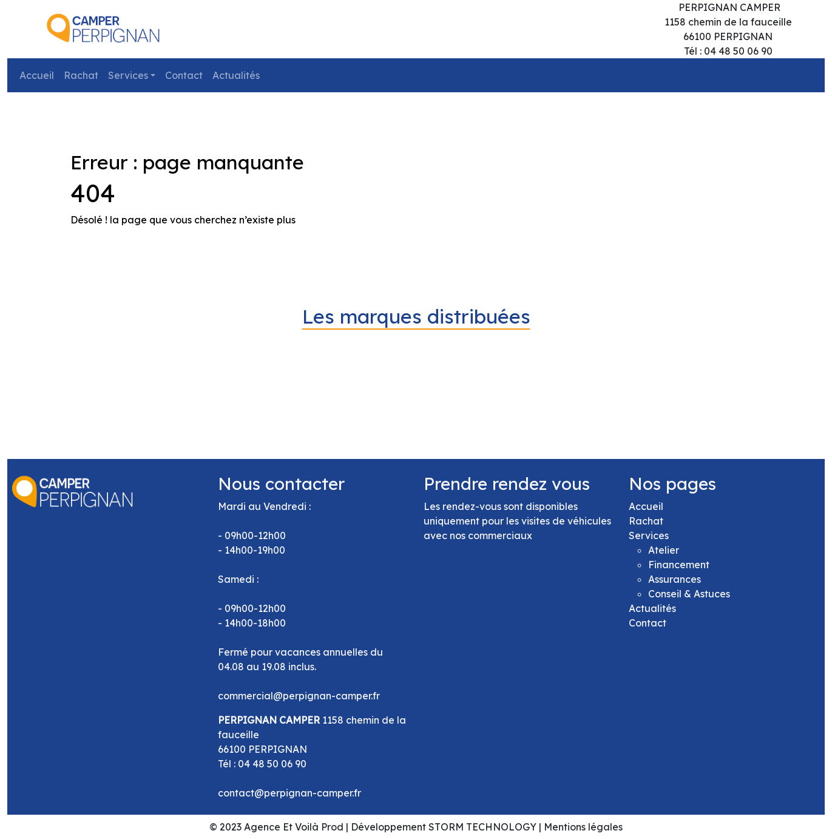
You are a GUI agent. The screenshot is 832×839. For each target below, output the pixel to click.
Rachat (81, 75)
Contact (184, 75)
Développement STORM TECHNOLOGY (443, 827)
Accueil (36, 75)
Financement (678, 565)
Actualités (236, 75)
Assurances (674, 579)
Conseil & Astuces (689, 594)
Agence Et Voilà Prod (293, 827)
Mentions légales (583, 827)
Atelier (663, 550)
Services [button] (128, 75)
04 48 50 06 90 (272, 764)
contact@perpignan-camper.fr (289, 793)
